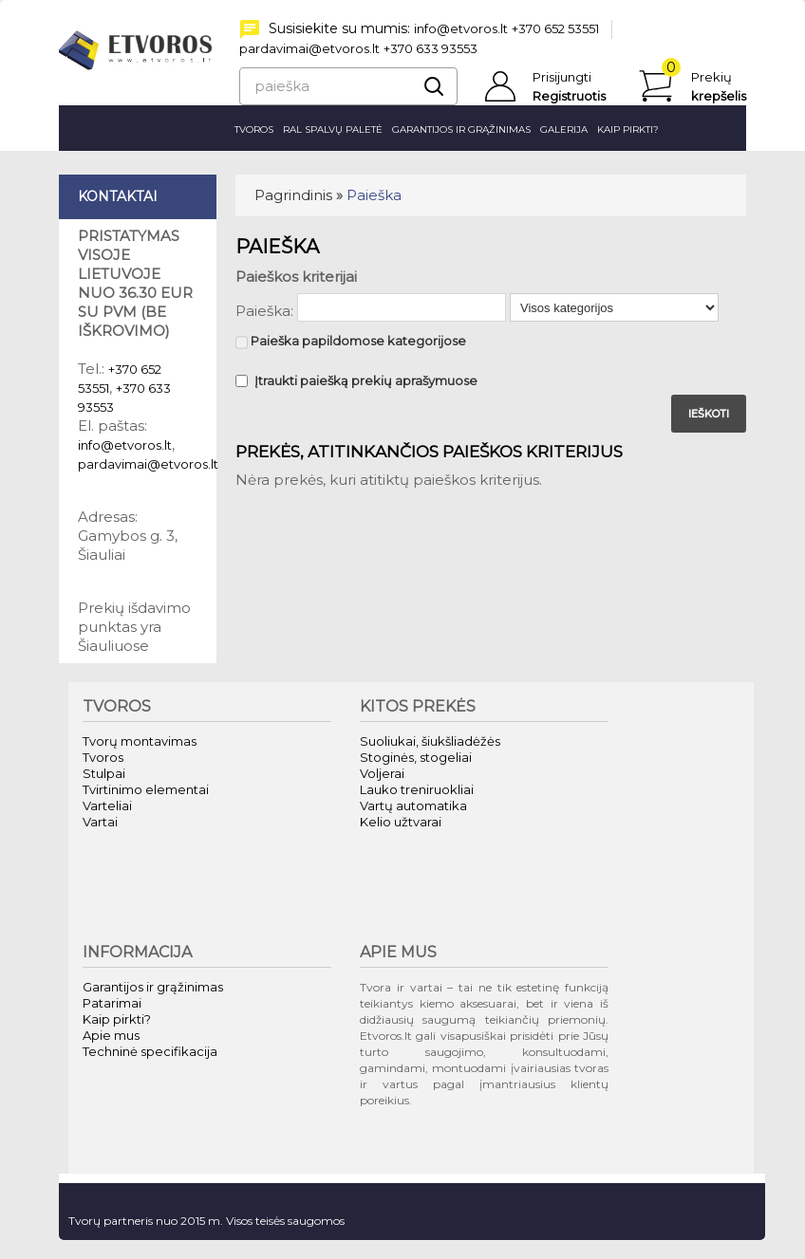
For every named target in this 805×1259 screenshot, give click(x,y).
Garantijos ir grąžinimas (461, 129)
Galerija (564, 129)
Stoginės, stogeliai (416, 757)
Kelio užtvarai (400, 821)
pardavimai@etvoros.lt (309, 48)
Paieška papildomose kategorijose (350, 342)
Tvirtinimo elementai (146, 789)
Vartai (100, 821)
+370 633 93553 (430, 48)
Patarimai (112, 1002)
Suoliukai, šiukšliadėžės (430, 741)
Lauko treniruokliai (417, 789)
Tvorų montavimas (140, 741)
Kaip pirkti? (628, 129)
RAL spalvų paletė (333, 129)
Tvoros (253, 129)
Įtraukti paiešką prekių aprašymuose (356, 380)
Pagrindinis (293, 195)
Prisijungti (562, 76)
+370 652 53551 (555, 28)
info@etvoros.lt (461, 28)
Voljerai (382, 773)
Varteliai (107, 805)
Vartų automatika (413, 805)
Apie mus (111, 1035)
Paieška (374, 195)
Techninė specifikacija (150, 1051)
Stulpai (104, 773)
